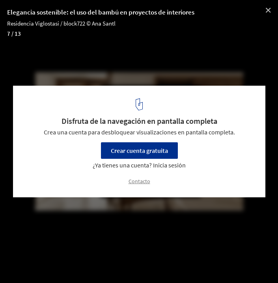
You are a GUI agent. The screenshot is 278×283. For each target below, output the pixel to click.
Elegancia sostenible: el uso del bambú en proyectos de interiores (100, 12)
